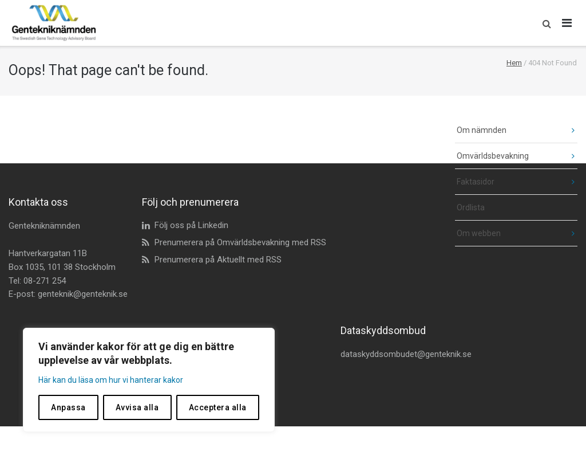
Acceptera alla (218, 407)
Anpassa (68, 407)
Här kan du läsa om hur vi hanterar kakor (110, 380)
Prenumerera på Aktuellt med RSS (218, 259)
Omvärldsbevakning (493, 155)
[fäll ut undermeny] (564, 130)
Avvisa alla (137, 407)
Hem (514, 62)
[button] (544, 23)
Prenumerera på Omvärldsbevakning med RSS (240, 242)
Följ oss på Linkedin (191, 225)
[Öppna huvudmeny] (567, 23)
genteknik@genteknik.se (83, 294)
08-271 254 (44, 281)
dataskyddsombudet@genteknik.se (406, 354)
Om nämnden (481, 130)
